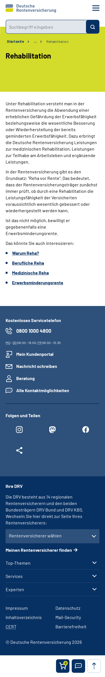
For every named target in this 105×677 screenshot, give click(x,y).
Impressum (17, 608)
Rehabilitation (57, 41)
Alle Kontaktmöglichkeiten (42, 390)
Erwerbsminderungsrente (37, 282)
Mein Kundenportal (34, 354)
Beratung (25, 378)
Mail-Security (68, 617)
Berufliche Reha (28, 262)
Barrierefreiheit (71, 626)
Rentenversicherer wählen (35, 535)
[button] (78, 666)
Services (14, 576)
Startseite (15, 41)
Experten (15, 589)
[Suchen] (92, 26)
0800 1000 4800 (33, 331)
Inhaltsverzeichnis (24, 617)
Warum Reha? (25, 253)
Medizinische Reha (30, 272)
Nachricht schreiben (36, 366)
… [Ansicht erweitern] (35, 41)
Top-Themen (18, 563)
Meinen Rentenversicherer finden (39, 550)
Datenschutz (67, 608)
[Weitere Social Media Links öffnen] (19, 452)
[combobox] (46, 27)
